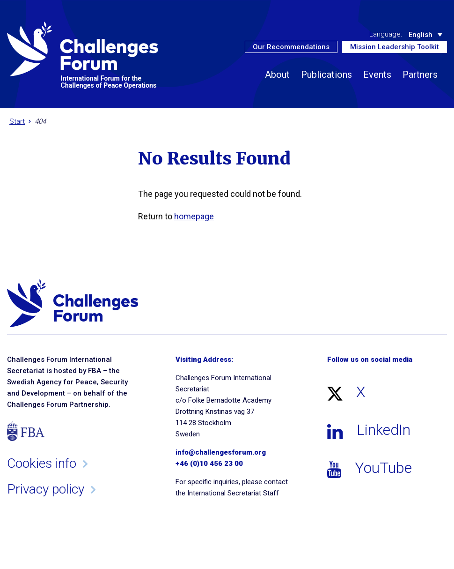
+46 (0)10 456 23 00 (209, 463)
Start (17, 121)
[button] (438, 90)
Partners (420, 74)
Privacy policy (45, 489)
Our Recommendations (291, 47)
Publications (326, 74)
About (277, 74)
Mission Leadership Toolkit (394, 47)
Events (377, 74)
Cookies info (41, 463)
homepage (194, 216)
